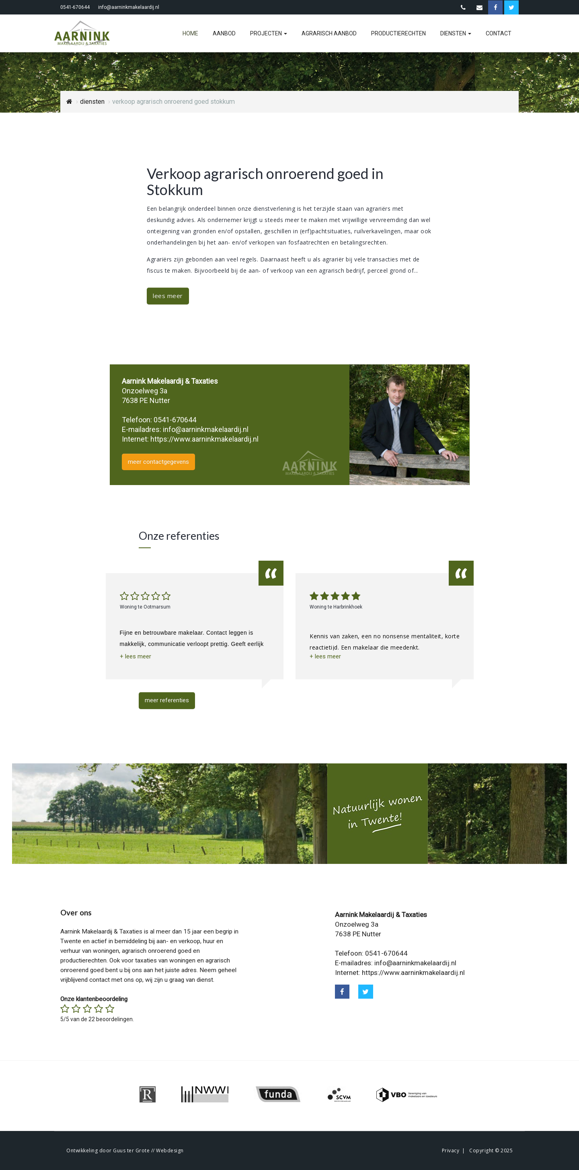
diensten (455, 33)
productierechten (398, 33)
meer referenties (167, 700)
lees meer (168, 296)
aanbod (224, 33)
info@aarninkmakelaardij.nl (128, 7)
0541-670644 (75, 7)
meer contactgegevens (158, 461)
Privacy (451, 1150)
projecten (268, 33)
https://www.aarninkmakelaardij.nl (204, 439)
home (190, 33)
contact (498, 33)
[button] (135, 656)
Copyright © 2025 (491, 1150)
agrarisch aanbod (329, 33)
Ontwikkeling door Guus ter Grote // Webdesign (125, 1150)
